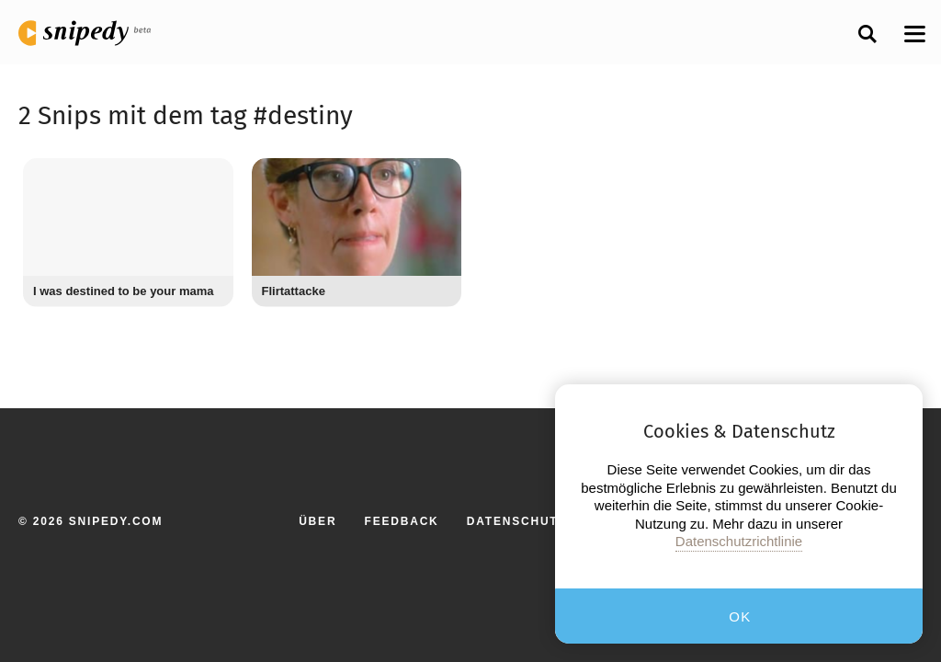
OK (740, 616)
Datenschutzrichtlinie (738, 541)
